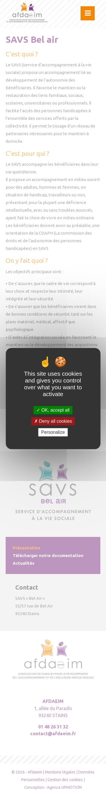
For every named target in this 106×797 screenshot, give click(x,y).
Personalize (53, 432)
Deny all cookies (53, 421)
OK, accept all (53, 410)
